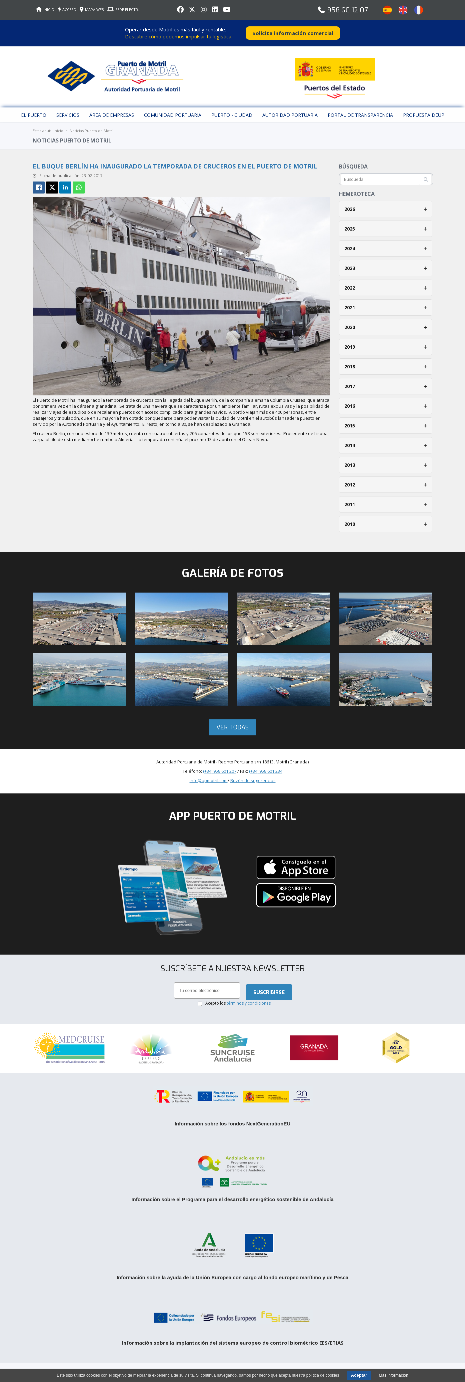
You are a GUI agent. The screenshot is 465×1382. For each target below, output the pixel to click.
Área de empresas (111, 115)
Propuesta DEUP (423, 115)
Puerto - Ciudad (231, 115)
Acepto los (238, 1003)
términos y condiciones (249, 1003)
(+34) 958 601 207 (219, 771)
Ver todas (232, 727)
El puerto (33, 115)
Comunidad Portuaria (172, 115)
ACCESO (67, 9)
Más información (393, 1375)
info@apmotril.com (209, 780)
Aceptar (359, 1375)
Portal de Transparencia (360, 115)
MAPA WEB (92, 9)
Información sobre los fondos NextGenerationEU (233, 1123)
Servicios (67, 115)
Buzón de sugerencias (253, 780)
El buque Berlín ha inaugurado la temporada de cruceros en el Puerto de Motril (175, 166)
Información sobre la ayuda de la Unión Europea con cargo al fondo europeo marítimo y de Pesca (232, 1277)
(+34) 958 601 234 (265, 771)
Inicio (58, 130)
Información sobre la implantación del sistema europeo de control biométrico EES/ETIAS (233, 1342)
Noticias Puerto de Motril (92, 130)
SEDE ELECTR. (123, 9)
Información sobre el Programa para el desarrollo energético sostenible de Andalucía (232, 1199)
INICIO (45, 9)
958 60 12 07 (347, 10)
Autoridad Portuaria (290, 115)
